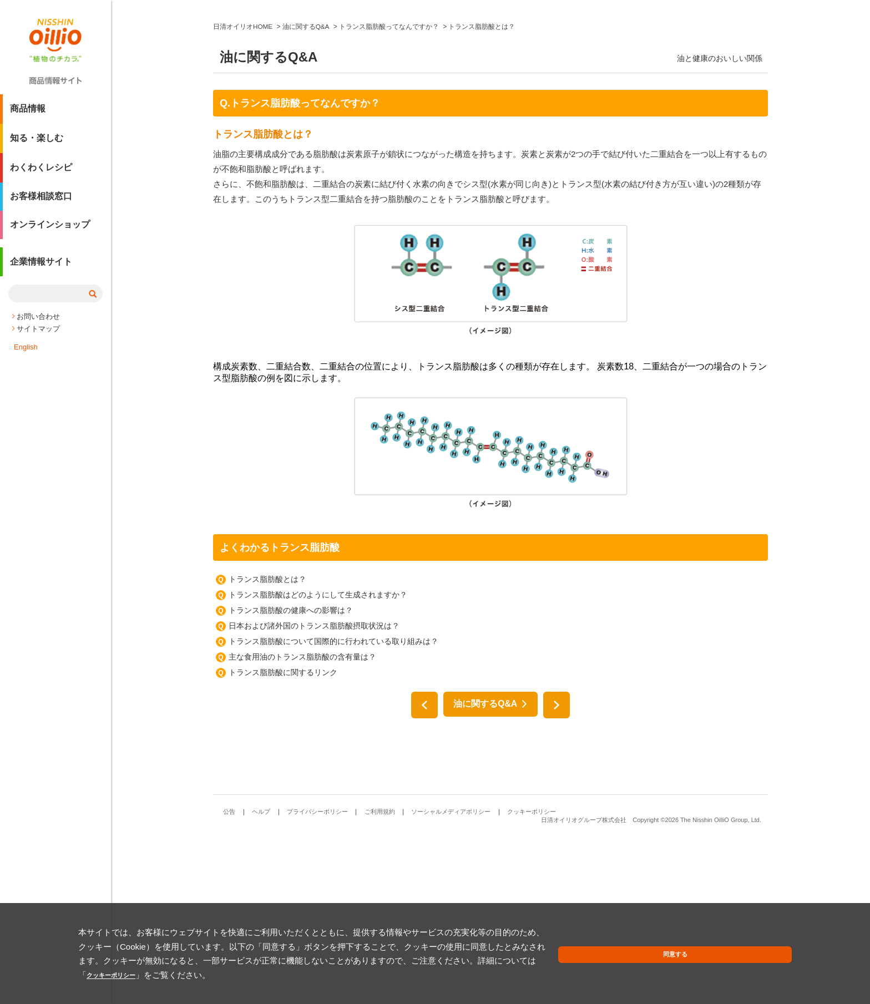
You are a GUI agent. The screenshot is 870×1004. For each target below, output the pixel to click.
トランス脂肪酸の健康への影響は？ (291, 777)
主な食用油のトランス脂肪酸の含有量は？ (302, 824)
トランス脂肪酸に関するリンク (283, 839)
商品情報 (27, 113)
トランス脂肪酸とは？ (267, 746)
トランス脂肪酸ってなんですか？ (389, 194)
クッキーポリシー (219, 975)
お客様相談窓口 (41, 201)
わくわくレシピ (41, 172)
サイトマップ (38, 331)
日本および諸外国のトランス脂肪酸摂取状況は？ (314, 793)
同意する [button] (765, 962)
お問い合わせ (38, 319)
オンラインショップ (50, 230)
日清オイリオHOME (243, 194)
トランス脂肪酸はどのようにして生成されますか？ (318, 762)
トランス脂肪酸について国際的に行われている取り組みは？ (333, 808)
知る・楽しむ (36, 142)
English (26, 350)
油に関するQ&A (306, 194)
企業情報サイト (41, 268)
